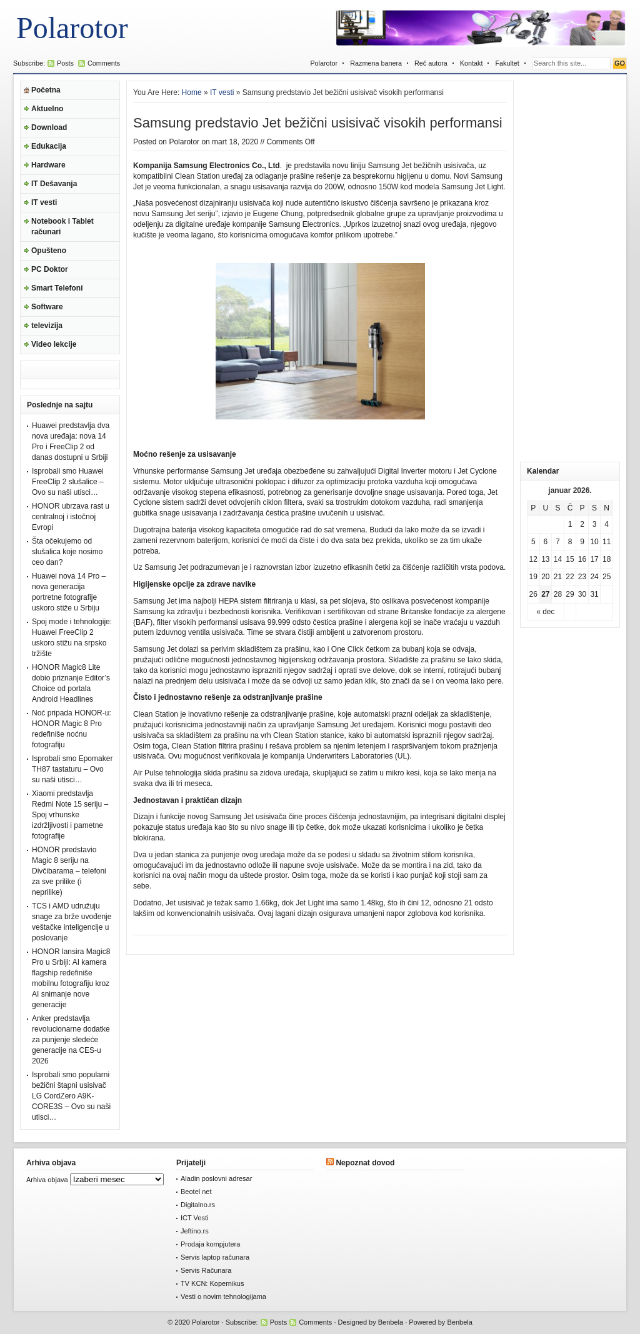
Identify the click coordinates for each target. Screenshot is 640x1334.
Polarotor (72, 27)
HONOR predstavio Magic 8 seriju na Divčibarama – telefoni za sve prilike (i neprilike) (69, 871)
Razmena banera (376, 63)
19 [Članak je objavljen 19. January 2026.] (533, 576)
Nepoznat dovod (365, 1162)
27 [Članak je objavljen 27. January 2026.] (545, 594)
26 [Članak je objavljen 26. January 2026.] (533, 594)
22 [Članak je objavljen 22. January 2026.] (570, 576)
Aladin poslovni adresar (216, 1178)
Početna (46, 90)
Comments (104, 63)
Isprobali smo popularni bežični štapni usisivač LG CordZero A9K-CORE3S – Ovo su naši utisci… (71, 1096)
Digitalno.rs (198, 1204)
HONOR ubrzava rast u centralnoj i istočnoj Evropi (70, 517)
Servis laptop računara (215, 1257)
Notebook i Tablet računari (62, 226)
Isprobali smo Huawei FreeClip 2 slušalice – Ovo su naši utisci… (68, 482)
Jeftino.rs (195, 1231)
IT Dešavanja (54, 183)
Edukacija (48, 146)
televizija (46, 325)
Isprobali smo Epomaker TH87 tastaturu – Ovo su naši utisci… (72, 769)
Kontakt (471, 63)
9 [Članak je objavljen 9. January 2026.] (582, 541)
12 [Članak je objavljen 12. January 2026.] (533, 559)
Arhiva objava (47, 1179)
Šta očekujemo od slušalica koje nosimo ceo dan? (67, 552)
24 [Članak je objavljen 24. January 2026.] (594, 576)
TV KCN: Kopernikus (212, 1283)
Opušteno (48, 250)
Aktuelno (47, 108)
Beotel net (196, 1191)
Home (192, 92)
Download (49, 127)
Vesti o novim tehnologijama (223, 1296)
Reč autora (431, 63)
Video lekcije (54, 344)
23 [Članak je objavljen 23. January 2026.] (582, 576)
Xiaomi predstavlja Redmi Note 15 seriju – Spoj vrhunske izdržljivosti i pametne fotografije (70, 814)
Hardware (48, 165)
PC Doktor (49, 269)
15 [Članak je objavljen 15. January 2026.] (570, 559)
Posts (65, 63)
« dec (545, 611)
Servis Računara (206, 1270)
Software (47, 306)
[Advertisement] (570, 268)
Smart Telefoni (56, 288)
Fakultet (507, 63)
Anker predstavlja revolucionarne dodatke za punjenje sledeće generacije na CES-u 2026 (71, 1039)
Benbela (390, 1322)
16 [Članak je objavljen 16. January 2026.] (582, 559)
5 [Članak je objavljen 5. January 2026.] (533, 541)
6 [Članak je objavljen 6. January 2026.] (546, 541)
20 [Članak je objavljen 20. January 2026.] (545, 576)
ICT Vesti (194, 1218)
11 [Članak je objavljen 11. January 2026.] (606, 541)
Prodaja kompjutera (210, 1244)
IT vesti (44, 202)
